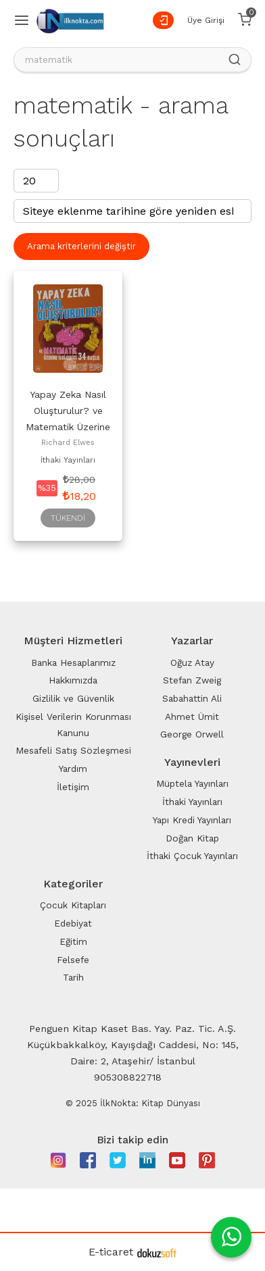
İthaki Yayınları (68, 460)
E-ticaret (111, 1251)
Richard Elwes (68, 442)
